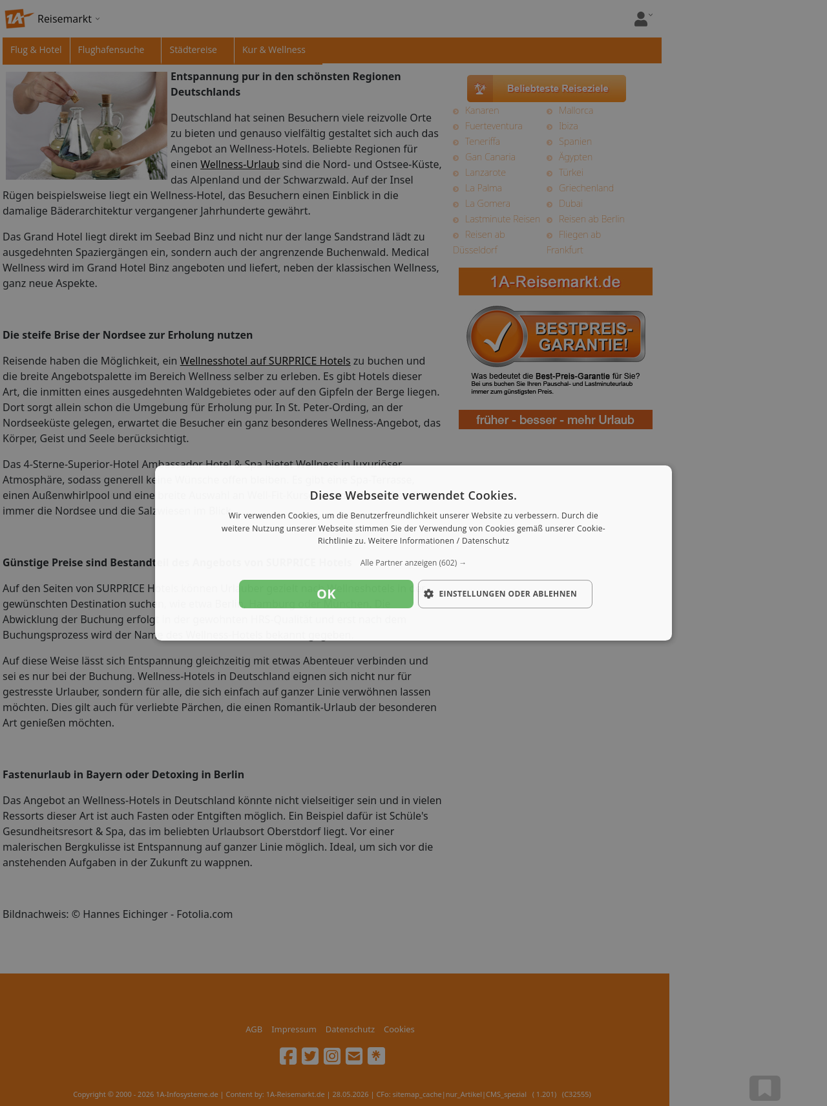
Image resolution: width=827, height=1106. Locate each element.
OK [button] (326, 593)
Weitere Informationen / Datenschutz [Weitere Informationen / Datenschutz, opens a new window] (438, 541)
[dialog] (413, 553)
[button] (413, 563)
